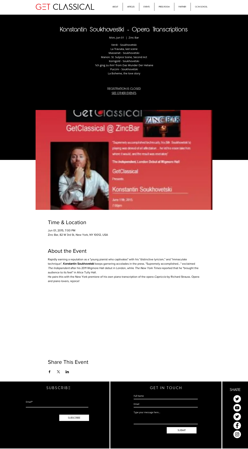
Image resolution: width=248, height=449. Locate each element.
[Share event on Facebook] (49, 371)
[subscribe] (74, 418)
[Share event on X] (58, 371)
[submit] (182, 430)
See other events (124, 93)
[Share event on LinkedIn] (67, 371)
